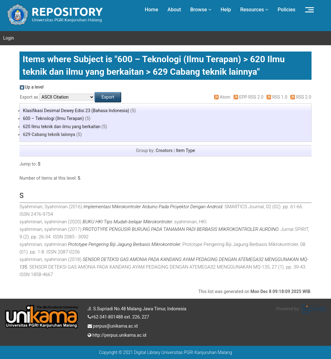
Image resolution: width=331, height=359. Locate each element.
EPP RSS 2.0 (251, 97)
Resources (254, 10)
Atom (225, 97)
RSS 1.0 (279, 97)
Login (8, 38)
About (174, 10)
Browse (200, 10)
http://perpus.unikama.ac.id (117, 334)
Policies (287, 10)
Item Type (185, 150)
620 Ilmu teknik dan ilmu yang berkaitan (61, 126)
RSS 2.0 (303, 97)
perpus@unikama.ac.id (113, 325)
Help (225, 10)
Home (151, 10)
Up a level (34, 87)
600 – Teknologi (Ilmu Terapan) (53, 118)
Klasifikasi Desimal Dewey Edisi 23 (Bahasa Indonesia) (76, 110)
